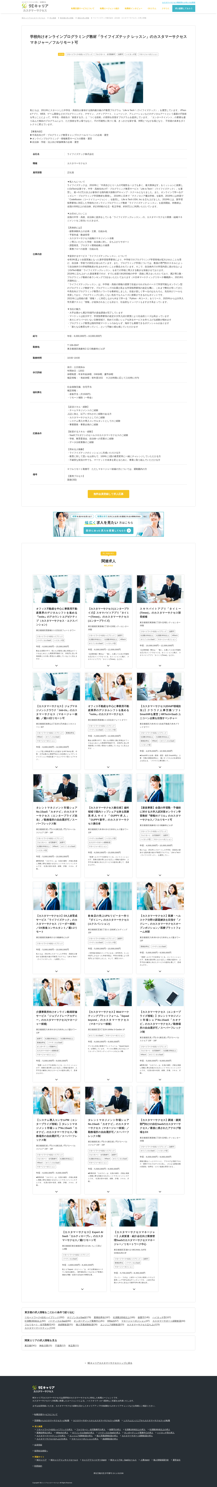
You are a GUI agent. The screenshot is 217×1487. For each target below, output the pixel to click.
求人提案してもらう (184, 8)
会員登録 (38, 1428)
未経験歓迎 (63, 1308)
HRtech (110, 1304)
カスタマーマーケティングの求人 (51, 1419)
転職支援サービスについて (82, 8)
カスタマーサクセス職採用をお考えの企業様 (178, 2)
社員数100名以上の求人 (135, 1413)
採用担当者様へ (41, 1434)
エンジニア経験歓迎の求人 (81, 1419)
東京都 (28, 1329)
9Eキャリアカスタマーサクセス (33, 18)
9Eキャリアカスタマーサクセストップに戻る (109, 1347)
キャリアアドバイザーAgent (94, 1443)
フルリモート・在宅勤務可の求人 (90, 1413)
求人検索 (52, 18)
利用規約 (38, 1449)
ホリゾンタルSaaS (76, 1301)
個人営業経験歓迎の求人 (107, 1419)
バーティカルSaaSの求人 (109, 1416)
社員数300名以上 (33, 1304)
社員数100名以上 (121, 1301)
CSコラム (152, 8)
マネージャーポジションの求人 (85, 1422)
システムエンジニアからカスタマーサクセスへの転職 (146, 1404)
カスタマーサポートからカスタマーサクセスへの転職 (96, 1404)
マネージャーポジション (133, 1304)
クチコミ (166, 8)
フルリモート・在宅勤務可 (38, 1308)
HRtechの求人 (62, 1416)
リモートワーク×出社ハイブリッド (42, 1301)
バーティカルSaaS (57, 1304)
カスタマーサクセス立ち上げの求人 (52, 1422)
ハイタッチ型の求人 (166, 1416)
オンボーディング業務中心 (87, 1304)
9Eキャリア (42, 1443)
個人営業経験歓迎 (85, 1308)
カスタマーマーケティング (38, 1312)
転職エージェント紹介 (109, 8)
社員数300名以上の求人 (159, 1413)
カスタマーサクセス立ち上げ (141, 1308)
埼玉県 (71, 1329)
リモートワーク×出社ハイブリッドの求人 (55, 1413)
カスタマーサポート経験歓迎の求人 (137, 1419)
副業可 (141, 1301)
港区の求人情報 (83, 18)
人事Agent (144, 1443)
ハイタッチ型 (159, 1301)
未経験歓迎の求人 (110, 1422)
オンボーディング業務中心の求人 (138, 1416)
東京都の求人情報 (66, 18)
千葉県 (58, 1329)
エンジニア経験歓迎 (110, 1308)
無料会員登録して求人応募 (108, 494)
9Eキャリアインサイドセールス (64, 1443)
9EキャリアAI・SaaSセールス (123, 1443)
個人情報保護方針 (161, 1443)
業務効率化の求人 (44, 1416)
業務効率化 (99, 1301)
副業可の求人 (115, 1413)
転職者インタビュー (133, 8)
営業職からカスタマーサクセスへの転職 (51, 1404)
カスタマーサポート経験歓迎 (167, 1304)
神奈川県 (43, 1329)
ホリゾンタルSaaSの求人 (83, 1416)
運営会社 (176, 1443)
